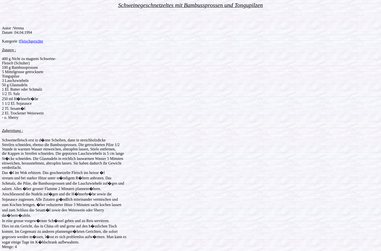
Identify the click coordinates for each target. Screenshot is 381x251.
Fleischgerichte (31, 41)
